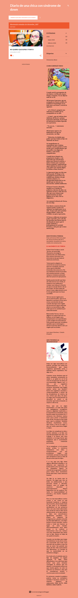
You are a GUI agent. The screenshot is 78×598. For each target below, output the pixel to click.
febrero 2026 (52, 43)
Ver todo (12, 27)
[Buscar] (68, 6)
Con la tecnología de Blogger (39, 592)
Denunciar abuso (51, 60)
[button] (40, 56)
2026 (48, 36)
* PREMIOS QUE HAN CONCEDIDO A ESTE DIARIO (23, 17)
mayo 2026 (51, 40)
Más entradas (26, 64)
